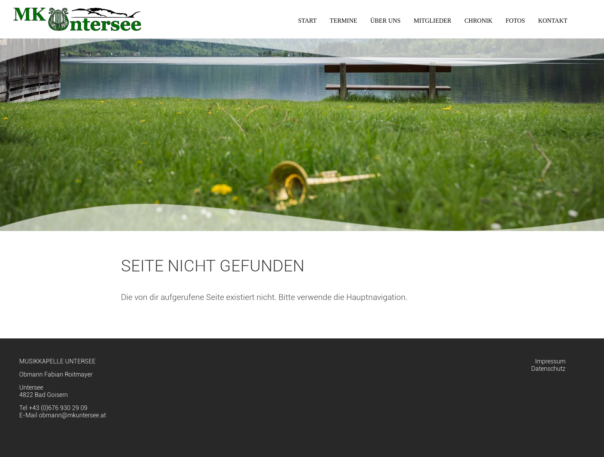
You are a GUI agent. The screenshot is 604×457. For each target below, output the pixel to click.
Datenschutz (548, 368)
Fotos (515, 20)
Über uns (385, 20)
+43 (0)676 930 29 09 (58, 408)
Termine (343, 20)
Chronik (479, 20)
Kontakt (552, 20)
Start (307, 20)
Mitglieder (432, 20)
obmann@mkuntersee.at (72, 415)
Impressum (550, 361)
